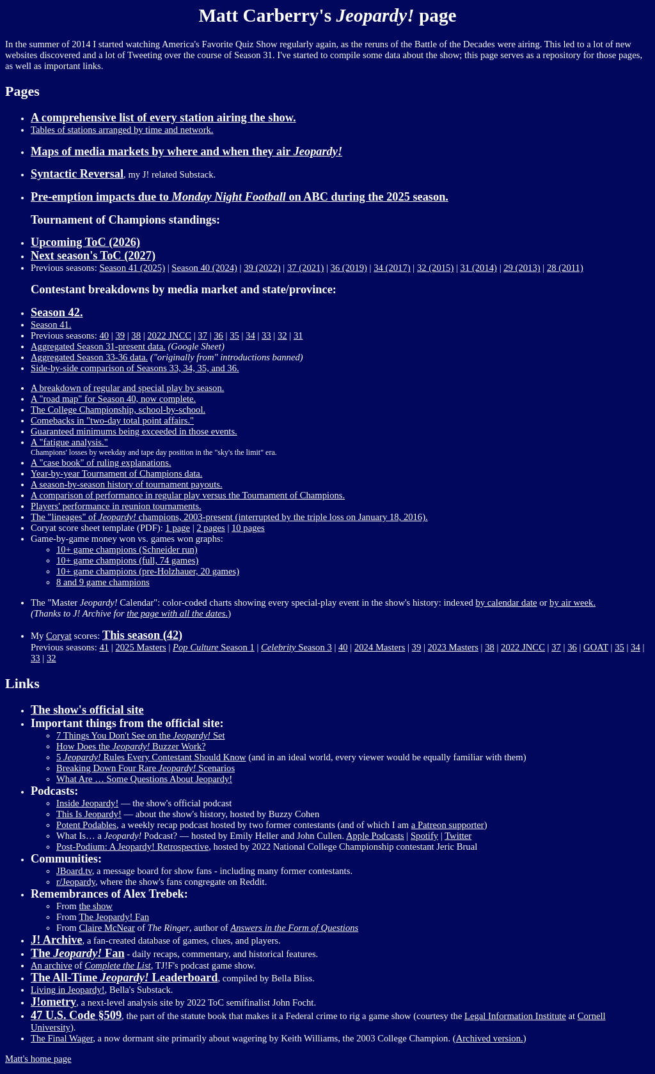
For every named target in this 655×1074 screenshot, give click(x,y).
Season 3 (296, 647)
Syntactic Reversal (77, 173)
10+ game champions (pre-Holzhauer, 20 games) (147, 571)
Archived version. (489, 1038)
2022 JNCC (169, 335)
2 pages (210, 528)
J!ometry (53, 1001)
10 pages (248, 528)
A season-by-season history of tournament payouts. (127, 484)
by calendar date (506, 602)
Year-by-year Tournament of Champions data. (116, 473)
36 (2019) (349, 268)
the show (96, 906)
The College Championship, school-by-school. (118, 409)
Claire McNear (107, 928)
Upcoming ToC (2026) (85, 242)
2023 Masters (453, 647)
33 (266, 335)
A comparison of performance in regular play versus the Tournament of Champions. (188, 495)
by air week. (572, 602)
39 (120, 335)
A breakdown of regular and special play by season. (127, 388)
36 (218, 335)
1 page (177, 528)
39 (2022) (262, 268)
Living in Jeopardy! (68, 990)
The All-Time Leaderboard (124, 977)
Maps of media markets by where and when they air (186, 151)
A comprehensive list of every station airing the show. (163, 117)
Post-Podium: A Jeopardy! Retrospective (132, 846)
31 (298, 335)
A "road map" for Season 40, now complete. (113, 399)
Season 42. (57, 312)
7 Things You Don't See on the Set (140, 735)
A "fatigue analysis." (69, 442)
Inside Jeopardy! (87, 803)
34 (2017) (392, 268)
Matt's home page (38, 1059)
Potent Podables (86, 825)
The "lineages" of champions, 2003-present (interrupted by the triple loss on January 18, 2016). (229, 517)
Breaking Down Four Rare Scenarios (145, 768)
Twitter (458, 836)
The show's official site (87, 709)
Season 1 (214, 647)
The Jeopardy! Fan (114, 917)
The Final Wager (62, 1038)
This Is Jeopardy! (89, 814)
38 (136, 335)
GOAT (595, 647)
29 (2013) (521, 268)
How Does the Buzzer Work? (131, 746)
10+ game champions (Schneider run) (127, 549)
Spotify (424, 836)
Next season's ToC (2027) (93, 255)
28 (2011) (565, 268)
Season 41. (51, 324)
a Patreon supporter (447, 825)
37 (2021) (305, 268)
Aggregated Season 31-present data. (98, 346)
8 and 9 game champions (103, 582)
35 (234, 335)
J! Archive (57, 939)
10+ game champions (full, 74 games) (127, 560)
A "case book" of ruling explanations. (101, 462)
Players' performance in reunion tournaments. (116, 506)
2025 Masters (140, 647)
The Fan (78, 953)
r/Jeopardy (75, 882)
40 (104, 335)
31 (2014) (479, 268)
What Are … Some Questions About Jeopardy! (144, 779)
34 (250, 335)
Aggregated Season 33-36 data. (89, 357)
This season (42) (142, 635)
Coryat (59, 636)
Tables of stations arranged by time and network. (122, 130)
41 (104, 647)
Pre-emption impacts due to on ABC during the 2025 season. (239, 196)
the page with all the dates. (177, 613)
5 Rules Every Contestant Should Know (151, 757)
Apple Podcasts (375, 836)
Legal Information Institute (515, 1016)
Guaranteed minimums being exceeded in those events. (134, 431)
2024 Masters (379, 647)
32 (282, 335)
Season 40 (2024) (204, 268)
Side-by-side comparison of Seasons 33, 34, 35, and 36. (135, 368)
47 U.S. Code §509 (76, 1015)
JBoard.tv (74, 871)
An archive (51, 965)
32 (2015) (435, 268)
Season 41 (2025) (132, 268)
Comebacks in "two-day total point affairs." (112, 420)
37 (202, 335)
